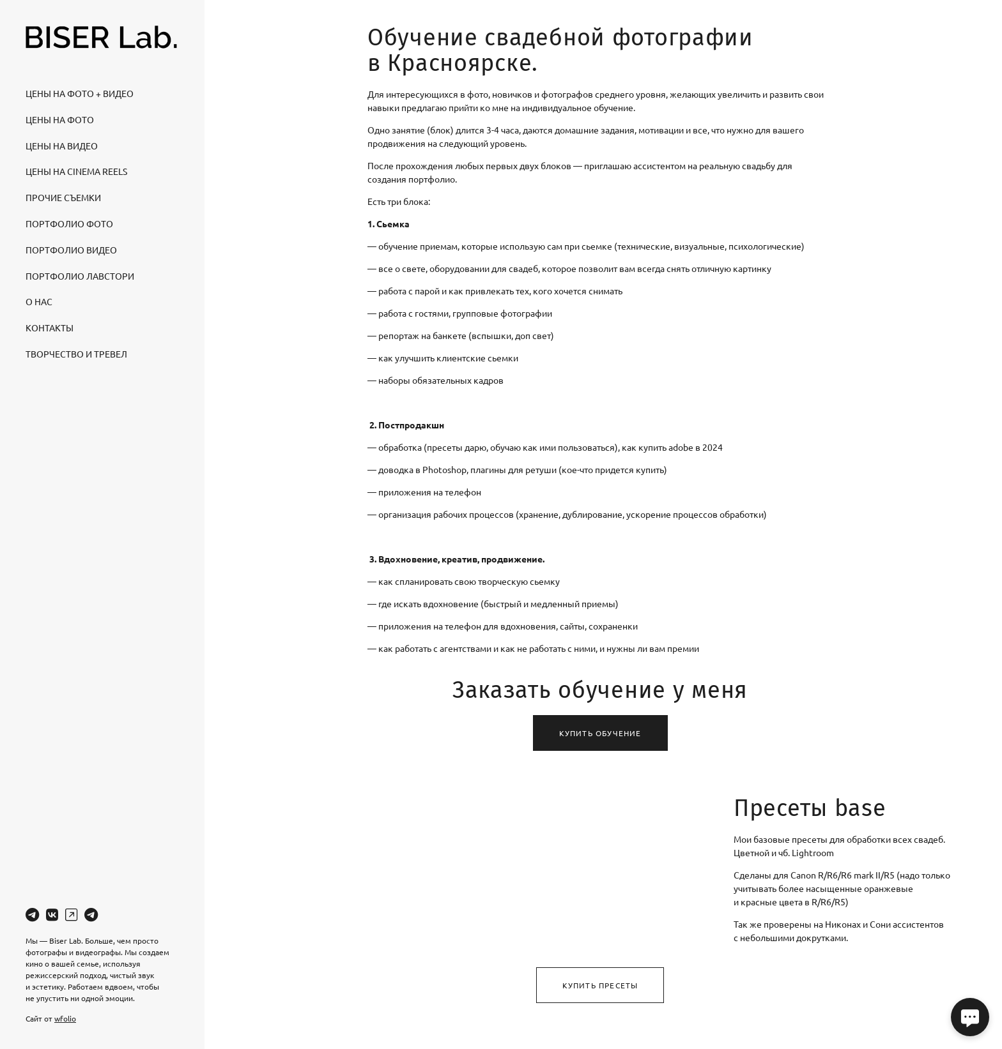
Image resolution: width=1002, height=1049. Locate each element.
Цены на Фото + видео (80, 93)
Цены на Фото (60, 119)
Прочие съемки (63, 197)
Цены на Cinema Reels (76, 171)
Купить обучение (600, 733)
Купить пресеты (600, 985)
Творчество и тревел (76, 353)
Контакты (49, 327)
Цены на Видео (62, 145)
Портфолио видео (71, 249)
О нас (39, 301)
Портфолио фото (69, 223)
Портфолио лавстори (80, 276)
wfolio (65, 1018)
